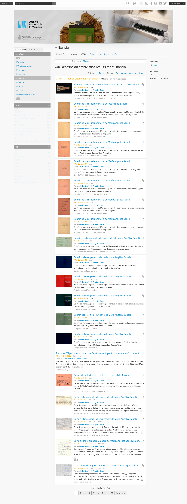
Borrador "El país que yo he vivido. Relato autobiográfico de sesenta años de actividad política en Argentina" (111, 353)
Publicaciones (19, 176)
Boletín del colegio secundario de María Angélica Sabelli (102, 257)
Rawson (17, 138)
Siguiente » (120, 493)
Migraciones (21, 70)
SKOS (154, 65)
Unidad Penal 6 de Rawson (25, 132)
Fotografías (18, 154)
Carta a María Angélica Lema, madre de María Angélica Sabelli (105, 397)
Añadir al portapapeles (143, 84)
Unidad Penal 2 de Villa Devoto (26, 129)
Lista (30, 49)
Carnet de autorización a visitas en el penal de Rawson (102, 375)
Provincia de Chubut (22, 135)
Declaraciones (19, 173)
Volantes (17, 163)
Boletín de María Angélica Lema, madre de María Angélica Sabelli (107, 238)
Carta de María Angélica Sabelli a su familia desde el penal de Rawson (109, 465)
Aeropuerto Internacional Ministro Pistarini (31, 142)
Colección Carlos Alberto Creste (75, 359)
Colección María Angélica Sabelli (92, 90)
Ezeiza (16, 122)
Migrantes (20, 74)
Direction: (111, 73)
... (18, 58)
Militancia (20, 78)
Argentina (18, 112)
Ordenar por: (93, 73)
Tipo (16, 146)
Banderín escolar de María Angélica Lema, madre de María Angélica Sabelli (112, 84)
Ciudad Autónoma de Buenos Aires (28, 115)
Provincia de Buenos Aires (24, 119)
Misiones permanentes (25, 94)
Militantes (20, 82)
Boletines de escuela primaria (26, 183)
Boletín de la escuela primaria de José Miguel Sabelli (100, 103)
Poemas (17, 180)
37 (112, 493)
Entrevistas (18, 170)
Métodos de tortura (24, 66)
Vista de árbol (20, 49)
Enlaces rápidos (141, 3)
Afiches (17, 167)
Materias (86, 61)
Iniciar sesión (176, 3)
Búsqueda (38, 49)
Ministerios (20, 90)
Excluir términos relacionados (113, 79)
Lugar (17, 105)
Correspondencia (21, 157)
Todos (16, 109)
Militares (19, 86)
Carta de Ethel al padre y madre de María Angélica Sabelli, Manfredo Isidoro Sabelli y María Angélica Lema (128, 440)
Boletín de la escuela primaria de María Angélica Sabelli (102, 122)
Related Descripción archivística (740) (71, 54)
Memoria (20, 62)
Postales (17, 160)
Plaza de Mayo (20, 125)
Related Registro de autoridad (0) (103, 54)
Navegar (5, 3)
